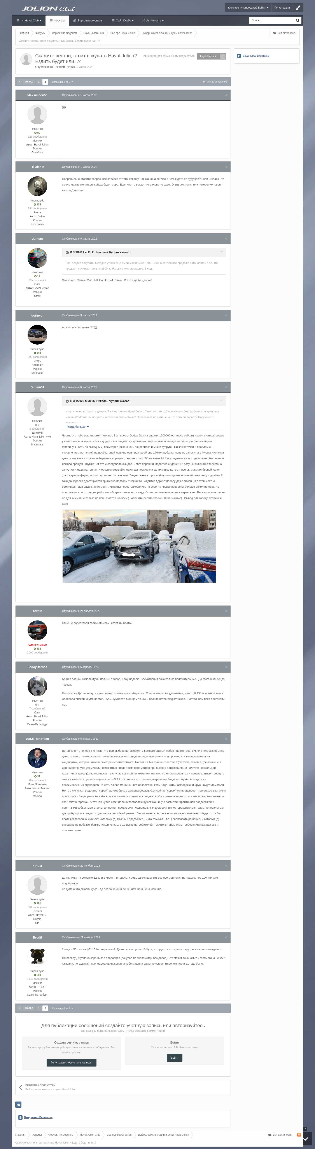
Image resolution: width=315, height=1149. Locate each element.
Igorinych (37, 315)
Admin (37, 605)
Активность (154, 20)
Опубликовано (80, 95)
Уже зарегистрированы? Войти (248, 7)
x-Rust (37, 854)
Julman (37, 238)
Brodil (37, 926)
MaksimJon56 (37, 95)
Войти (174, 1046)
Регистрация (282, 7)
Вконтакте (32, 1141)
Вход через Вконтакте (38, 1105)
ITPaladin (37, 167)
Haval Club (18, 1141)
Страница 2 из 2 (62, 82)
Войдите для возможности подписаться (170, 56)
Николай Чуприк (64, 66)
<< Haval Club (30, 20)
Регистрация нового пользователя (71, 1051)
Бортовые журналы (90, 20)
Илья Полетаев (37, 733)
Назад (29, 82)
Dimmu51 (37, 387)
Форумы (59, 20)
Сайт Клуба (124, 20)
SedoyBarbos (37, 661)
